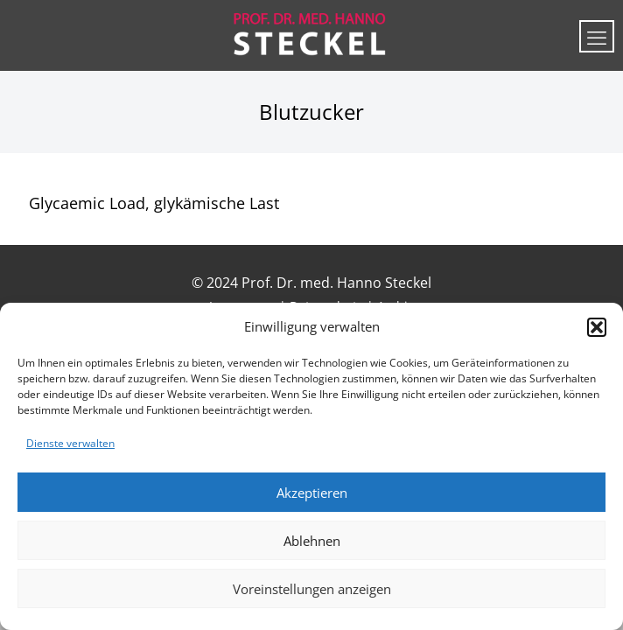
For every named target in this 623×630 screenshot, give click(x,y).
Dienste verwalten (70, 443)
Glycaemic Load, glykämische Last (154, 203)
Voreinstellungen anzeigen (312, 589)
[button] (597, 327)
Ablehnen (312, 541)
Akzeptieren (311, 492)
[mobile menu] (596, 36)
